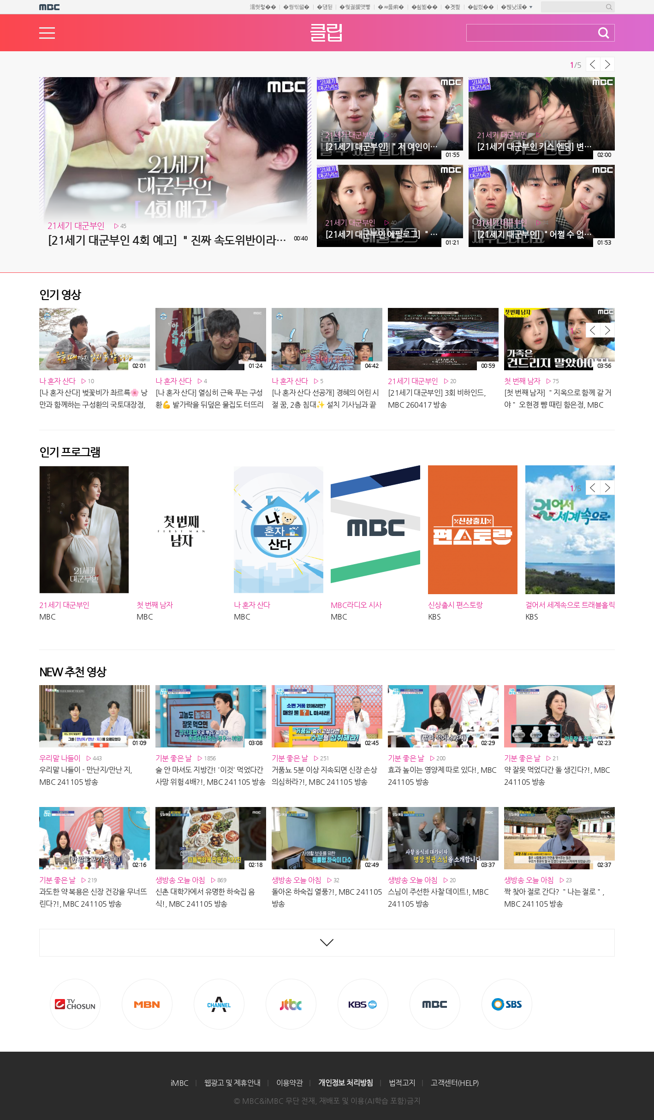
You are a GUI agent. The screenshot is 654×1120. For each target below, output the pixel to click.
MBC (435, 1004)
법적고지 (402, 1082)
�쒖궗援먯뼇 (354, 7)
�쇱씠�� (481, 7)
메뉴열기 (47, 33)
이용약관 (289, 1082)
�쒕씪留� (296, 7)
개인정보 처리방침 (345, 1082)
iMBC (180, 1082)
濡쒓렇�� (263, 7)
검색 (603, 33)
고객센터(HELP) (455, 1082)
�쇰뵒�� (424, 7)
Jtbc (291, 1004)
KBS (363, 1004)
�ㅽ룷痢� (391, 7)
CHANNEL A (219, 1004)
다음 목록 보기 (607, 64)
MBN (147, 1004)
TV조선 (75, 1004)
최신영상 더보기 (327, 943)
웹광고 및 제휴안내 (232, 1082)
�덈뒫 (324, 7)
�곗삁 (452, 7)
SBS (507, 1004)
